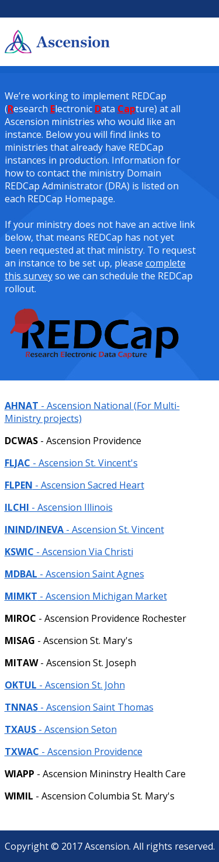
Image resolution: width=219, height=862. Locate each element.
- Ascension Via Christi (69, 551)
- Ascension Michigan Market (86, 596)
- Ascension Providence (73, 751)
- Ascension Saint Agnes (74, 573)
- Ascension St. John (65, 684)
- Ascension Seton (61, 729)
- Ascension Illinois (59, 507)
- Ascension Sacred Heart (74, 485)
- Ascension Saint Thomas (79, 707)
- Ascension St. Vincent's (71, 462)
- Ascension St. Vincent (84, 529)
